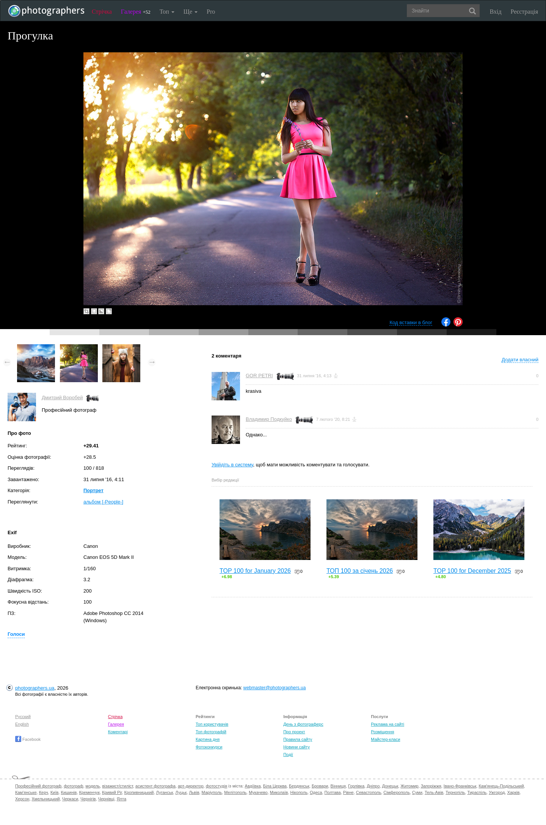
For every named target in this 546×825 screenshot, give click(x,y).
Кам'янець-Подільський (501, 786)
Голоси (16, 634)
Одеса (316, 792)
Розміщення (382, 731)
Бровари (320, 786)
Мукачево (258, 792)
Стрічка (102, 11)
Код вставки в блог (410, 322)
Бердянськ (299, 786)
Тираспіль (476, 792)
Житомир (409, 786)
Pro (211, 11)
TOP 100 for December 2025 (472, 571)
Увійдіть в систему (232, 464)
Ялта (121, 799)
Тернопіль (455, 792)
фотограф (73, 786)
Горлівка (356, 786)
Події (288, 754)
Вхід (496, 11)
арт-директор (191, 786)
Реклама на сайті (387, 724)
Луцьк (181, 792)
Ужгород (497, 792)
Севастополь (368, 792)
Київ (54, 792)
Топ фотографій (211, 731)
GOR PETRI (259, 375)
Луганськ (164, 792)
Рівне (348, 792)
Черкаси (70, 799)
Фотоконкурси (209, 747)
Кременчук (89, 792)
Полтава (333, 792)
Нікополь (298, 792)
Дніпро (373, 786)
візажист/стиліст (117, 786)
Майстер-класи (385, 739)
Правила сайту (297, 739)
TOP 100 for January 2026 (255, 571)
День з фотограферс (303, 724)
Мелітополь (235, 792)
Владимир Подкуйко (269, 419)
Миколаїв (279, 792)
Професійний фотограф (38, 786)
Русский (23, 716)
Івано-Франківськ (460, 786)
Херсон (22, 799)
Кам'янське (26, 792)
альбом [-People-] (103, 502)
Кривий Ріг (112, 792)
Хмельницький (46, 799)
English (22, 724)
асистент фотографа (155, 786)
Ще (191, 11)
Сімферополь (396, 792)
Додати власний (520, 359)
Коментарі (118, 731)
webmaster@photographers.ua (274, 687)
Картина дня (208, 739)
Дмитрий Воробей (62, 397)
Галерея (136, 11)
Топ (167, 11)
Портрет (93, 490)
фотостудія (217, 786)
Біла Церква (275, 786)
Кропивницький (139, 792)
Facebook (28, 739)
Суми (417, 792)
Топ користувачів (212, 724)
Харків (513, 792)
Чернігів (88, 799)
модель (93, 786)
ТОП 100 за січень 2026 (359, 571)
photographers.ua (34, 688)
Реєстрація (524, 11)
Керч (43, 792)
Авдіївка (253, 786)
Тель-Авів (434, 792)
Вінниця (338, 786)
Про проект (294, 731)
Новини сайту (296, 747)
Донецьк (390, 786)
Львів (194, 792)
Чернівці (106, 799)
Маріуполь (212, 792)
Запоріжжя (431, 786)
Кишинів (69, 792)
